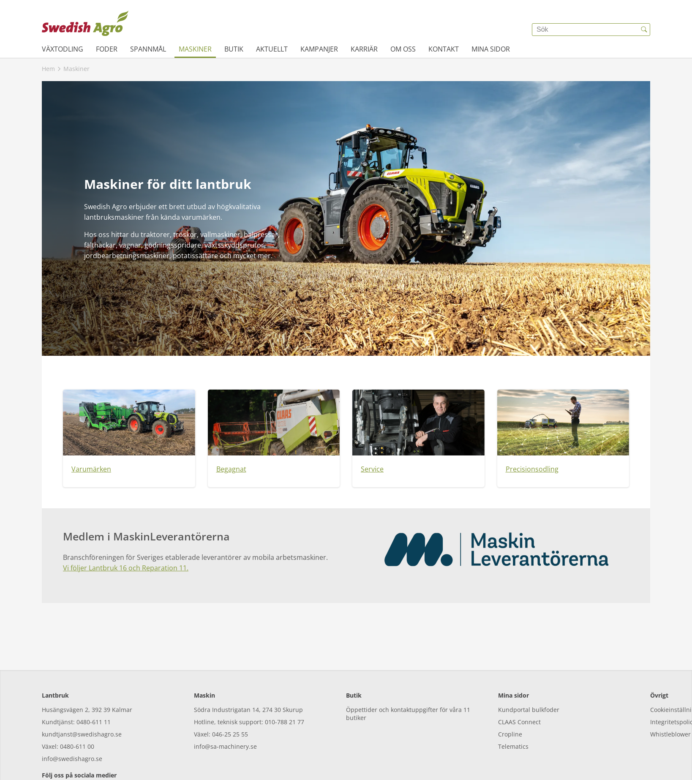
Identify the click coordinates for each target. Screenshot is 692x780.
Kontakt (443, 49)
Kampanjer (319, 49)
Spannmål (148, 49)
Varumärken (91, 469)
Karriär (364, 49)
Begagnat (231, 469)
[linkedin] (119, 754)
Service (372, 469)
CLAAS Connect (519, 683)
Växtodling (62, 49)
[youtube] (95, 754)
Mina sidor (490, 49)
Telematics (513, 708)
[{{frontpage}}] (85, 23)
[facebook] (49, 754)
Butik (233, 49)
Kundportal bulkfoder (528, 671)
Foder (106, 49)
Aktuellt (272, 49)
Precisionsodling (532, 469)
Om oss (403, 49)
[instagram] (72, 754)
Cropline (510, 696)
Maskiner (195, 49)
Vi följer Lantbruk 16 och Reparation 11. (125, 568)
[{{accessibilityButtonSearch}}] (644, 29)
